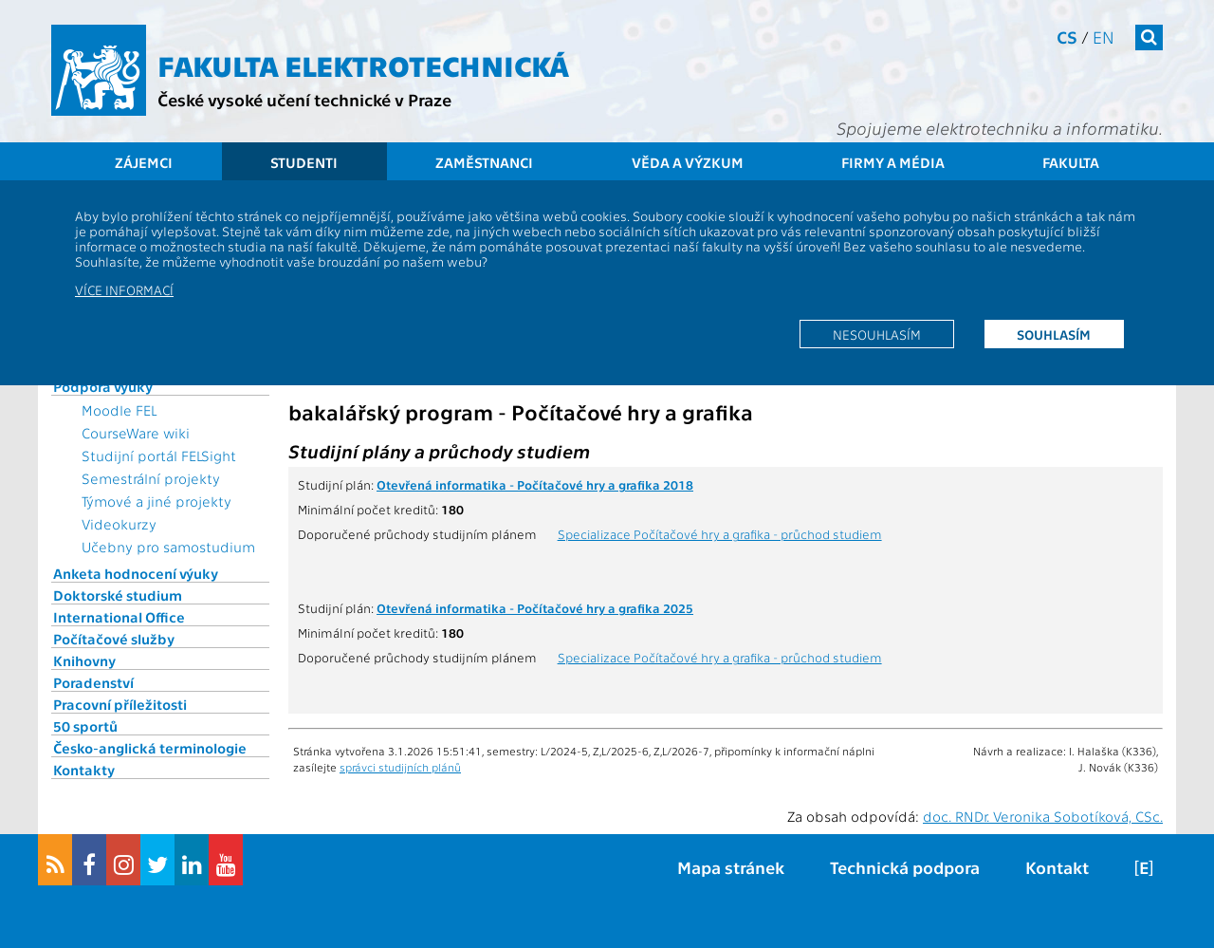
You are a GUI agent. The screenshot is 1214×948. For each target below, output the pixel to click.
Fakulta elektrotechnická (363, 64)
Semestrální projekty (151, 478)
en (1103, 36)
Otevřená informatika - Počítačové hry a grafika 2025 (535, 607)
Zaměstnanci (484, 162)
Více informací (124, 289)
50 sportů (85, 725)
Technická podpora (905, 867)
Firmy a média (893, 162)
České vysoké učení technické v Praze (304, 99)
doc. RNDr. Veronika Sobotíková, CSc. (1043, 816)
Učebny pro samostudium (168, 546)
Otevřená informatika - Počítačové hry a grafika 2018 (535, 484)
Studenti (304, 162)
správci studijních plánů (400, 766)
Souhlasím (1054, 334)
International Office (119, 616)
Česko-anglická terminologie (150, 747)
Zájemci (144, 162)
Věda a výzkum (688, 162)
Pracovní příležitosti (120, 704)
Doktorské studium (117, 595)
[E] (1143, 867)
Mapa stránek (730, 867)
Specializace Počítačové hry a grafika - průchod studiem (720, 533)
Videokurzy (119, 523)
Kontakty (84, 769)
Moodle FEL (119, 409)
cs (1067, 36)
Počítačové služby (114, 638)
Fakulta (1070, 162)
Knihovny (84, 660)
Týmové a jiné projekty (156, 501)
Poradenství (93, 682)
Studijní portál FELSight (159, 455)
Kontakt (1057, 867)
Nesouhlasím (877, 334)
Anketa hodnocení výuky (135, 573)
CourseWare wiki (136, 432)
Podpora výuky (103, 386)
